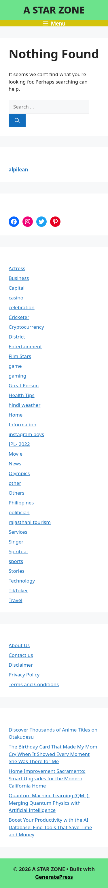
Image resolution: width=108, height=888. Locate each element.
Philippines (21, 502)
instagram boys (26, 434)
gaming (17, 375)
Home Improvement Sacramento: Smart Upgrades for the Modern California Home (47, 778)
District (17, 336)
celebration (22, 307)
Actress (17, 268)
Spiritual (18, 551)
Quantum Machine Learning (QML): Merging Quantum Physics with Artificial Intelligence (49, 802)
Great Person (24, 385)
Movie (15, 453)
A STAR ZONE (53, 9)
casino (16, 297)
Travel (15, 600)
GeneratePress (54, 876)
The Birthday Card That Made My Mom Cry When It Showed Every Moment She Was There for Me (53, 754)
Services (18, 532)
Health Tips (22, 395)
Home (15, 414)
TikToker (18, 590)
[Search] (17, 120)
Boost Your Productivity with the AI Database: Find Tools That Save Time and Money (50, 827)
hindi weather (24, 405)
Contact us (21, 655)
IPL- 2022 (19, 444)
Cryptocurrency (26, 327)
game (15, 366)
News (15, 463)
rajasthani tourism (30, 522)
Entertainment (25, 346)
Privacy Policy (24, 674)
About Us (19, 645)
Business (19, 278)
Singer (16, 541)
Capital (16, 288)
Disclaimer (21, 664)
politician (19, 512)
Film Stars (20, 356)
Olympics (19, 473)
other (15, 483)
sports (16, 561)
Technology (22, 580)
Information (22, 424)
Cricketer (19, 317)
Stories (16, 571)
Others (16, 493)
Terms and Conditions (34, 684)
